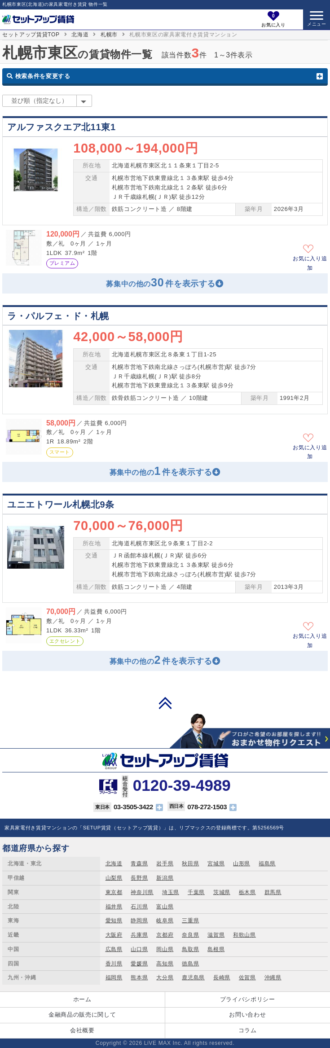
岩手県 (164, 863)
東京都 (114, 892)
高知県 (164, 963)
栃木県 (247, 892)
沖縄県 (273, 977)
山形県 (241, 863)
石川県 (139, 906)
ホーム (82, 999)
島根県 (215, 949)
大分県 (164, 977)
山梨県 (114, 878)
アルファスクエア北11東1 (61, 127)
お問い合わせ (247, 1014)
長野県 (139, 878)
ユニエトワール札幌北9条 (60, 504)
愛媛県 (139, 963)
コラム (247, 1030)
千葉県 (196, 892)
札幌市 (109, 34)
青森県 (139, 863)
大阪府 (114, 935)
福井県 (114, 906)
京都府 (164, 935)
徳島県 (190, 963)
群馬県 (273, 892)
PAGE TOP (165, 703)
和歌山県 (244, 935)
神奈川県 (142, 892)
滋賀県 (215, 935)
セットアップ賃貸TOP (31, 34)
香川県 (114, 963)
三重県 (190, 920)
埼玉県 (170, 892)
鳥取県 (190, 949)
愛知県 (114, 920)
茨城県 (221, 892)
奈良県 (190, 935)
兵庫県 (139, 935)
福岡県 (114, 977)
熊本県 (139, 977)
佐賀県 (247, 977)
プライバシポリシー (247, 999)
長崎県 (221, 977)
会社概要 (82, 1030)
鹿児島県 (193, 977)
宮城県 (215, 863)
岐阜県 (164, 920)
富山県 (164, 906)
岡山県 (164, 949)
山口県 (139, 949)
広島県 (114, 949)
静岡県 (139, 920)
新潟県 (164, 878)
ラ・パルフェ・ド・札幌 (58, 316)
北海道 (79, 34)
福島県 (267, 863)
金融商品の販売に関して (82, 1014)
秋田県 (190, 863)
